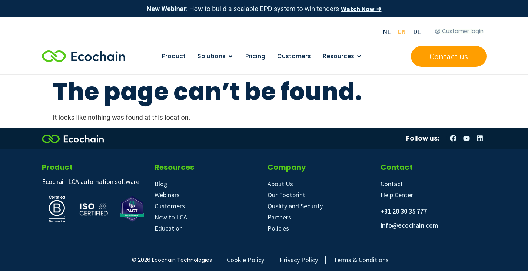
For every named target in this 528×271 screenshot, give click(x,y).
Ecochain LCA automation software (90, 181)
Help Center (397, 195)
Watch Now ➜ (361, 8)
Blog (161, 183)
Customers (170, 206)
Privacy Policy (299, 260)
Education (169, 228)
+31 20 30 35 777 (404, 211)
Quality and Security (295, 206)
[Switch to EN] (401, 31)
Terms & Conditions (361, 260)
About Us (280, 183)
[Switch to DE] (417, 31)
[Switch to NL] (386, 31)
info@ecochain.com (409, 225)
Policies (278, 228)
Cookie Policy (245, 260)
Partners (279, 217)
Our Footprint (286, 195)
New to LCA (171, 217)
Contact (392, 183)
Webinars (167, 195)
